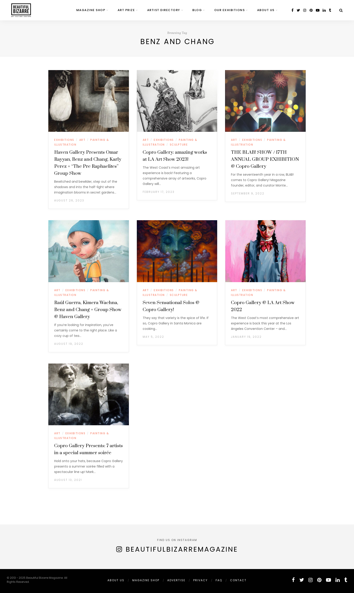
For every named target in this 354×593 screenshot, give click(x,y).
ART (82, 140)
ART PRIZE (126, 10)
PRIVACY (200, 580)
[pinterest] (311, 10)
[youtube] (317, 10)
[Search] (341, 10)
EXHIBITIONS (64, 140)
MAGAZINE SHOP (90, 10)
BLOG (197, 10)
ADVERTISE (176, 580)
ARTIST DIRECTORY (163, 10)
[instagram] (304, 10)
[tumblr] (330, 10)
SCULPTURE (179, 144)
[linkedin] (324, 10)
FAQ (219, 580)
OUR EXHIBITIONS (229, 10)
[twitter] (298, 10)
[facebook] (292, 10)
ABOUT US (266, 10)
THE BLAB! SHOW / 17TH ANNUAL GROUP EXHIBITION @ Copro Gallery (265, 159)
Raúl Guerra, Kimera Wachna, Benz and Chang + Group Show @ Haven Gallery (87, 310)
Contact (238, 580)
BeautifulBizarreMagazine (182, 549)
